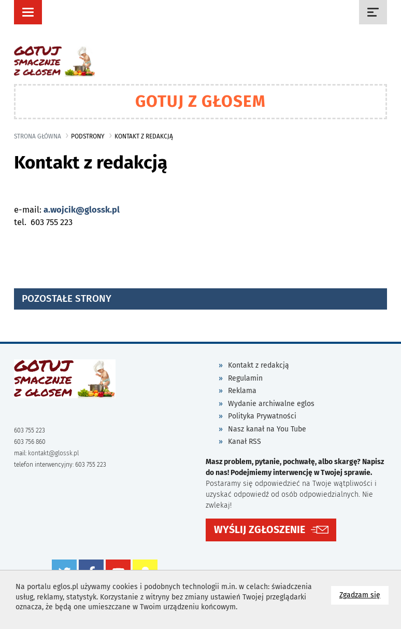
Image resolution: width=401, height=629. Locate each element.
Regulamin (245, 378)
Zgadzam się (364, 594)
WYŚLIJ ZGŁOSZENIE (259, 530)
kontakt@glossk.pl (53, 453)
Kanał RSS (244, 441)
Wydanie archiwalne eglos (271, 403)
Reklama (242, 390)
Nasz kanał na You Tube (267, 429)
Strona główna (37, 136)
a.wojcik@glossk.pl (82, 210)
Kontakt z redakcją (258, 365)
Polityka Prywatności (262, 416)
